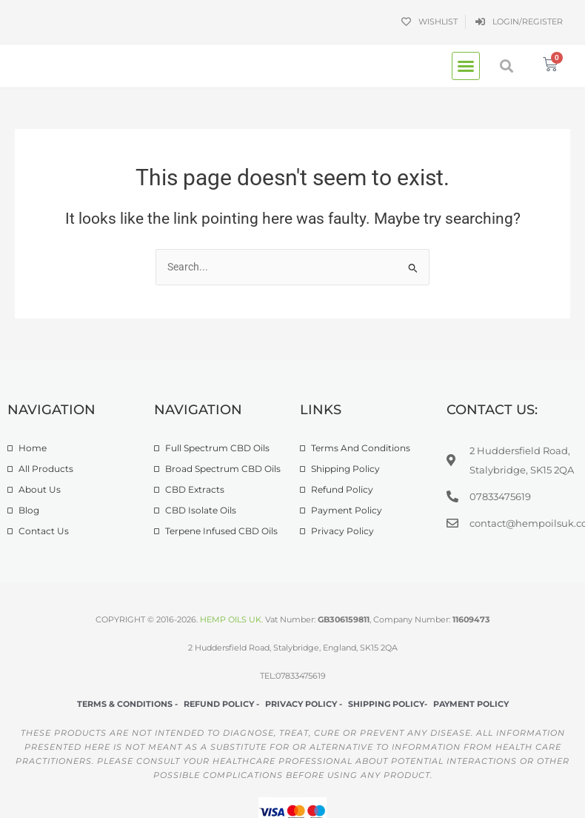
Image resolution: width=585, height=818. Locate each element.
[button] (466, 66)
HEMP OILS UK (230, 619)
